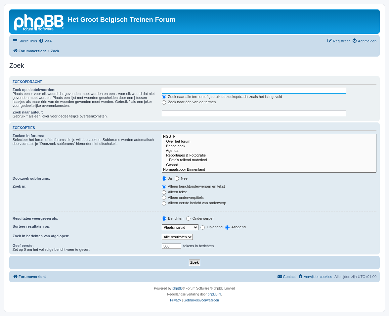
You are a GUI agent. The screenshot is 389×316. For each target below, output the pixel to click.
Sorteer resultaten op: (31, 226)
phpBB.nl (214, 294)
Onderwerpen (200, 218)
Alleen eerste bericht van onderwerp (194, 203)
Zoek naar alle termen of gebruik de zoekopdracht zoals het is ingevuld (222, 97)
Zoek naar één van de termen (189, 102)
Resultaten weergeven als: (35, 218)
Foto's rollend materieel (269, 160)
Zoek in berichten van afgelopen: (41, 236)
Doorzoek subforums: (31, 178)
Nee (181, 178)
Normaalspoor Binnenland (269, 169)
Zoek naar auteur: (28, 112)
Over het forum (269, 141)
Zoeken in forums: (28, 136)
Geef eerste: (23, 246)
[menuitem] (45, 41)
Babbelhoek (269, 146)
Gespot (269, 165)
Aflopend (235, 227)
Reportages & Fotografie (269, 155)
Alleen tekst (174, 192)
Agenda (269, 151)
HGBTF (269, 136)
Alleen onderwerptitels (183, 198)
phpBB (177, 288)
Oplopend (211, 227)
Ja (167, 178)
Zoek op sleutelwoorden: (34, 90)
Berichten (173, 218)
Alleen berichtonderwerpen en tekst (193, 186)
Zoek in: (19, 186)
